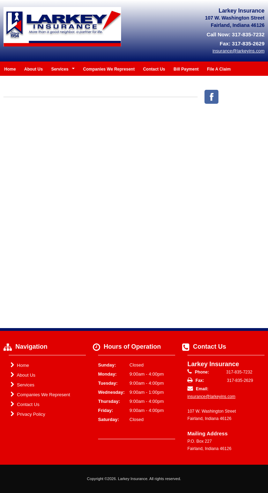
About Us (33, 69)
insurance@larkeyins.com (211, 396)
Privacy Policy (27, 414)
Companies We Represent (109, 69)
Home (10, 69)
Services (22, 384)
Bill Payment (186, 69)
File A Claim (219, 69)
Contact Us (154, 69)
